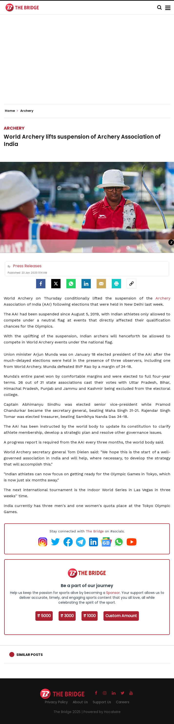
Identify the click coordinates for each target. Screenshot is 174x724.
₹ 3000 (67, 616)
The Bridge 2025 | (68, 711)
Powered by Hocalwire (102, 711)
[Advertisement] (89, 63)
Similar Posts (29, 654)
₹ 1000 (89, 616)
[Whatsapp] (71, 284)
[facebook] (41, 284)
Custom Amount (121, 616)
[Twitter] (56, 284)
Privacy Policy (56, 702)
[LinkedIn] (86, 284)
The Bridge (95, 531)
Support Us (102, 702)
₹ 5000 (44, 616)
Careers (122, 702)
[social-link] (131, 284)
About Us (80, 702)
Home (11, 111)
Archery (14, 128)
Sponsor (113, 592)
